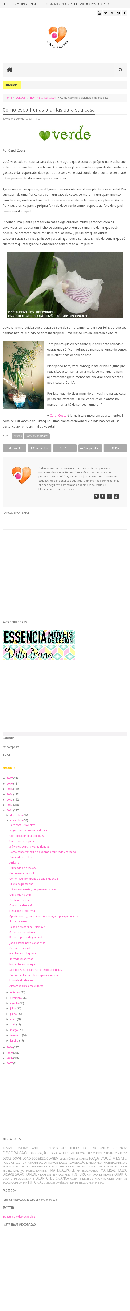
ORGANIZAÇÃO (13, 1174)
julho (13, 1008)
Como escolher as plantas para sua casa (33, 975)
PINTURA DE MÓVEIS (100, 1174)
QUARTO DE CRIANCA (52, 1178)
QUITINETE (75, 1178)
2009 (10, 1052)
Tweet (14, 448)
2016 (10, 783)
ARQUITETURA (70, 1148)
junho (13, 1014)
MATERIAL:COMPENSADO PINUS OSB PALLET (45, 1166)
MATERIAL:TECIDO (114, 1170)
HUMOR (53, 1162)
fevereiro (16, 1035)
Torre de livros (18, 921)
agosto (14, 1003)
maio (13, 1019)
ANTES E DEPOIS (45, 1148)
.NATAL (8, 1148)
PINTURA (79, 1174)
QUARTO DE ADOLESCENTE (18, 1178)
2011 (10, 810)
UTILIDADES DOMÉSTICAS (56, 1182)
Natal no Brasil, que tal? (23, 953)
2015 (10, 788)
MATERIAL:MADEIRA (37, 1170)
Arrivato (14, 862)
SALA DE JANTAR (18, 1182)
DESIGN (68, 1153)
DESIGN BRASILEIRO (89, 1153)
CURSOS (21, 97)
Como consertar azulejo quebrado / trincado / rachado (42, 851)
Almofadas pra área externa (26, 985)
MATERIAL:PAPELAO (88, 1170)
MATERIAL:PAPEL (62, 1170)
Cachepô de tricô (19, 948)
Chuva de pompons (21, 884)
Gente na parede (19, 900)
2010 (10, 1047)
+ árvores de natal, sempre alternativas (32, 889)
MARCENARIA (94, 1162)
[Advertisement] (65, 564)
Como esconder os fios (23, 873)
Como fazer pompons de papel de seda (33, 878)
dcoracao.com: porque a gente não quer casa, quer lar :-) (76, 4)
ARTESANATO (101, 1148)
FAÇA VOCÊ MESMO (108, 1158)
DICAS (7, 1159)
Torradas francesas (21, 959)
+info (5, 4)
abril (13, 1024)
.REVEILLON (23, 1148)
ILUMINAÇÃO (77, 1162)
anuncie (35, 4)
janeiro (14, 1040)
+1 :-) (65, 448)
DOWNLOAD (21, 1159)
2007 (10, 1063)
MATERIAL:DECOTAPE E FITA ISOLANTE (102, 1166)
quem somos (20, 4)
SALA (6, 1182)
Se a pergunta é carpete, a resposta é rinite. (35, 969)
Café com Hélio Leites (22, 825)
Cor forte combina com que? (26, 835)
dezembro (16, 815)
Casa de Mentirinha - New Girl (27, 926)
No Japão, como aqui (22, 964)
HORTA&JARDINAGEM (43, 97)
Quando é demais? (20, 905)
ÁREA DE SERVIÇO (78, 1182)
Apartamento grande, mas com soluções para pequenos (43, 916)
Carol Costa (58, 415)
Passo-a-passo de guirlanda (26, 937)
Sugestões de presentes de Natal (29, 830)
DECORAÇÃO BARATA (45, 1153)
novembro (16, 820)
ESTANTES (82, 1158)
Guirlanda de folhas (21, 857)
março (14, 1030)
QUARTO (120, 1174)
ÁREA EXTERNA (96, 1182)
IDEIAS (63, 1162)
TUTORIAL (35, 1182)
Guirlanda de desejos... (23, 867)
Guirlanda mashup (20, 894)
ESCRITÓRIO (67, 1158)
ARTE (86, 1148)
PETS (67, 1174)
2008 (10, 1058)
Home (8, 97)
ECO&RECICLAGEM (45, 1159)
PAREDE (31, 1174)
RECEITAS (88, 1178)
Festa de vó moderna (22, 910)
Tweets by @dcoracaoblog (19, 1216)
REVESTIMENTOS (117, 1178)
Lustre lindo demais (21, 980)
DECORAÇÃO (15, 1152)
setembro (16, 997)
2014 (10, 794)
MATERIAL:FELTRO (13, 1170)
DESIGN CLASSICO (115, 1153)
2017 (10, 778)
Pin (115, 448)
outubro (15, 992)
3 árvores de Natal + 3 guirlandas (29, 846)
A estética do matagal (22, 932)
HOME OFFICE (11, 1162)
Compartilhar (40, 448)
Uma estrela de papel (22, 841)
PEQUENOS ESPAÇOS (51, 1174)
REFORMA (100, 1178)
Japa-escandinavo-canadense (27, 943)
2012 (10, 805)
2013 (10, 799)
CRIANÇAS (120, 1148)
